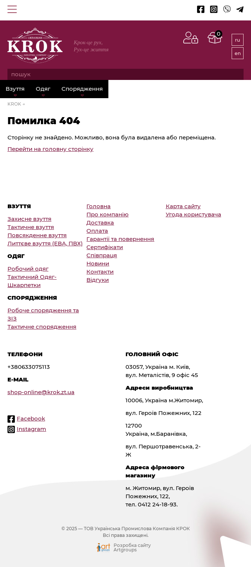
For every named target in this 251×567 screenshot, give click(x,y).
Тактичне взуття (30, 227)
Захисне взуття (29, 219)
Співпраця (101, 255)
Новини (97, 263)
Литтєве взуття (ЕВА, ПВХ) (45, 243)
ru (237, 40)
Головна (98, 206)
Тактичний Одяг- (32, 277)
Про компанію (107, 214)
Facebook (31, 418)
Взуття (15, 89)
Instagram (31, 429)
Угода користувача (193, 214)
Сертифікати (104, 247)
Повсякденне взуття (37, 235)
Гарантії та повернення (120, 239)
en (238, 53)
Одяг (43, 89)
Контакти (100, 271)
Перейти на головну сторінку (50, 149)
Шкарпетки (24, 285)
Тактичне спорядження (41, 326)
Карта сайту (183, 206)
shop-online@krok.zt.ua (40, 392)
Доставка (100, 222)
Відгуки (97, 280)
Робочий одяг (27, 268)
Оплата (97, 231)
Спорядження (82, 89)
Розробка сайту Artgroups (132, 547)
